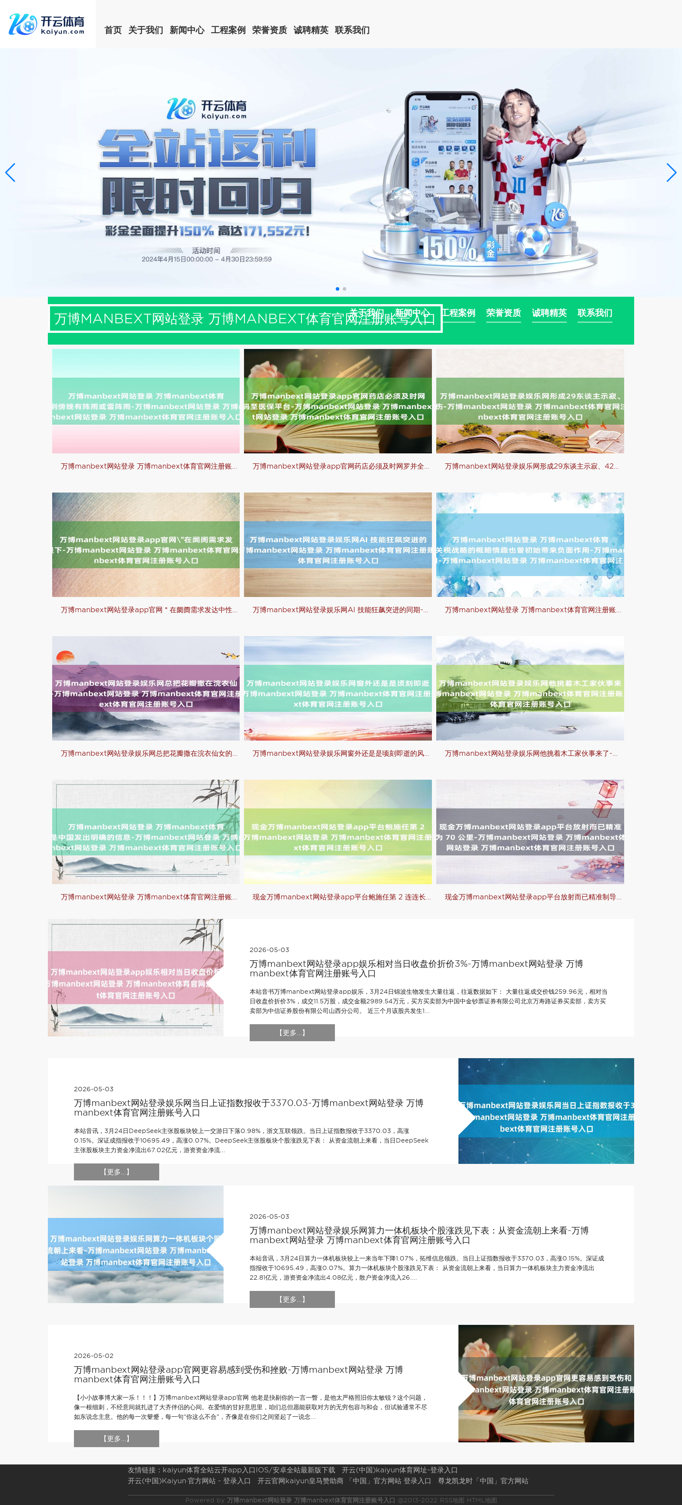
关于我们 (145, 30)
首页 (113, 30)
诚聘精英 (311, 30)
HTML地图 (482, 1500)
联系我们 (352, 30)
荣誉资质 (269, 30)
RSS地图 (452, 1500)
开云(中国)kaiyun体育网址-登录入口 (400, 1470)
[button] (672, 172)
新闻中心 (187, 30)
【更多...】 (292, 1033)
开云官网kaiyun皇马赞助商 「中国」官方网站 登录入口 (344, 1481)
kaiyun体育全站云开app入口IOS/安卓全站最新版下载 (249, 1470)
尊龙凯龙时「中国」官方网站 (483, 1481)
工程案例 (228, 30)
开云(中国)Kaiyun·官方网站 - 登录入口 (189, 1481)
